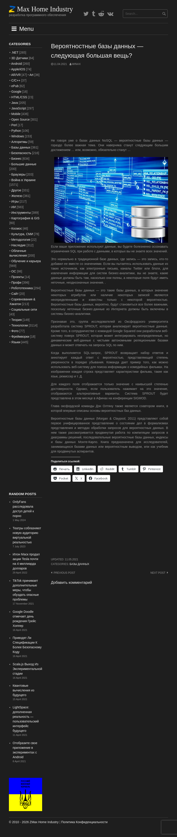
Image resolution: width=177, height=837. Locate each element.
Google (16, 91)
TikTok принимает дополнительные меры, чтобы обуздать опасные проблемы (26, 590)
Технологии (19, 325)
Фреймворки (20, 336)
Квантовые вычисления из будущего (23, 690)
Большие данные (23, 164)
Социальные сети (24, 309)
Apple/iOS (18, 69)
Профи (16, 282)
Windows (17, 136)
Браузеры (18, 174)
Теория (16, 320)
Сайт (15, 293)
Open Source (20, 119)
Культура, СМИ (22, 234)
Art (31, 75)
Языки (16, 342)
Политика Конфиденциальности (84, 822)
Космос (16, 228)
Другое (16, 190)
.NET (15, 52)
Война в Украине (23, 180)
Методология (20, 239)
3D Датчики (19, 58)
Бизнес (16, 158)
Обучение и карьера (26, 261)
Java (14, 103)
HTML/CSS (19, 97)
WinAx (76, 64)
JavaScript (18, 108)
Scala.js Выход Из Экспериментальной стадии (27, 668)
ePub (15, 86)
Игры (15, 201)
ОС (13, 271)
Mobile (16, 114)
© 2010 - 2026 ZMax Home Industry (34, 822)
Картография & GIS (25, 218)
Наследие (18, 245)
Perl (14, 125)
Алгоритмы (19, 142)
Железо (17, 196)
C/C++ (15, 80)
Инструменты (21, 212)
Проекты (17, 277)
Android (16, 63)
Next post (157, 572)
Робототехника (22, 288)
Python (16, 130)
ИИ (13, 207)
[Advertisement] (109, 102)
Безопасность (21, 153)
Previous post (64, 572)
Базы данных (79, 564)
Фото (15, 331)
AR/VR (16, 75)
